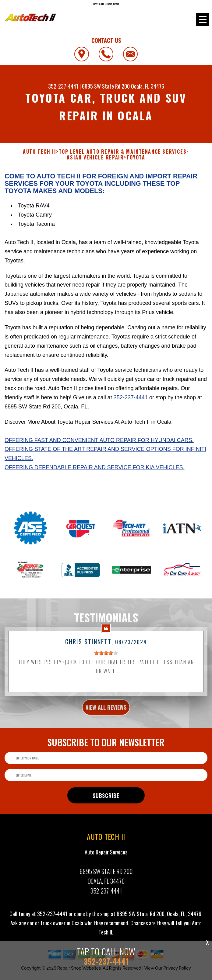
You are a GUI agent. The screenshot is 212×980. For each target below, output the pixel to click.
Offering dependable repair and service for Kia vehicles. (94, 467)
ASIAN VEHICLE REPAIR (95, 157)
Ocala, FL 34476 (147, 86)
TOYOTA (135, 157)
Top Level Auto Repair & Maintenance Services (122, 152)
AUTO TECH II (39, 152)
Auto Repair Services (106, 882)
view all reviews (106, 737)
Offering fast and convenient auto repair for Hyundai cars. (99, 440)
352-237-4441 (63, 86)
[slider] (106, 682)
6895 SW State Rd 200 (106, 86)
